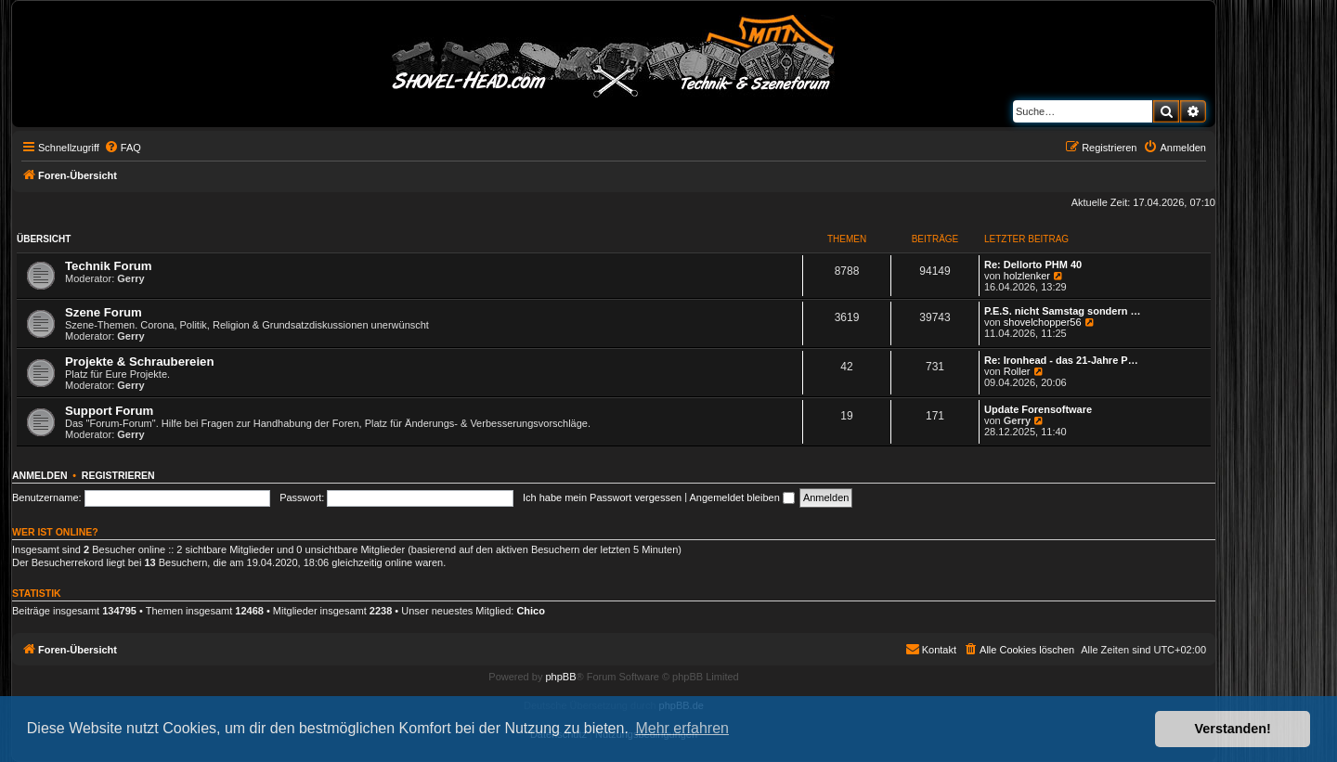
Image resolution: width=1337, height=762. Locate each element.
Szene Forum (103, 312)
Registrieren (118, 475)
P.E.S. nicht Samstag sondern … (1062, 310)
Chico (530, 610)
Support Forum (109, 411)
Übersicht (44, 239)
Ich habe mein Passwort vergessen (602, 497)
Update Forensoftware (1038, 409)
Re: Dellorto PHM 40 (1033, 264)
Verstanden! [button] (1233, 728)
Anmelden (40, 475)
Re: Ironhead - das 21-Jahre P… (1061, 360)
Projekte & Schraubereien (139, 361)
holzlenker (1027, 275)
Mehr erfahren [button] (682, 728)
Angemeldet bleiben (742, 497)
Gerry (130, 278)
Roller (1017, 371)
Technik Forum (108, 266)
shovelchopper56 (1043, 322)
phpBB (560, 676)
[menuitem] (122, 147)
